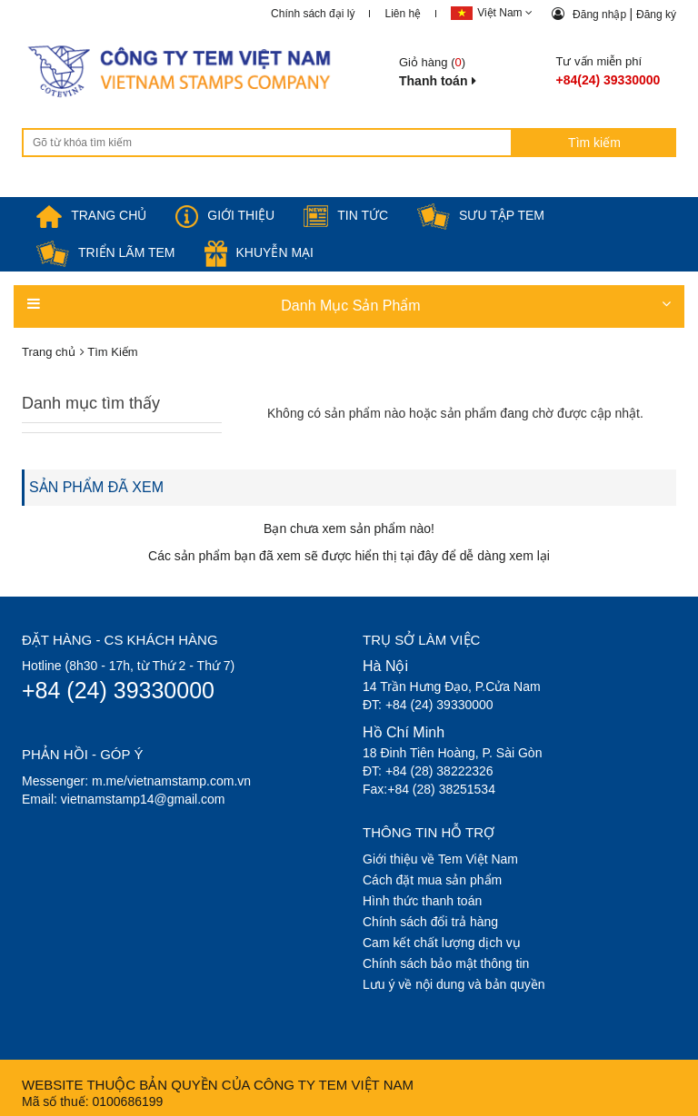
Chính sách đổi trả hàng (430, 921)
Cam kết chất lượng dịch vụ (442, 942)
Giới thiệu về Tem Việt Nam (440, 859)
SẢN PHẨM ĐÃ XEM (96, 487)
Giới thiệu (224, 215)
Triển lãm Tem (105, 252)
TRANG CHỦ (91, 215)
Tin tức (346, 215)
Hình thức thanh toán (422, 901)
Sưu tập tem (480, 215)
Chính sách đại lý (312, 13)
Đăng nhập (601, 14)
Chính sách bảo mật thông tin (446, 963)
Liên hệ (402, 13)
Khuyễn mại (259, 252)
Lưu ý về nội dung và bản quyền (454, 984)
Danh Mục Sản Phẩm (349, 304)
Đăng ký (656, 14)
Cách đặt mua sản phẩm (432, 880)
